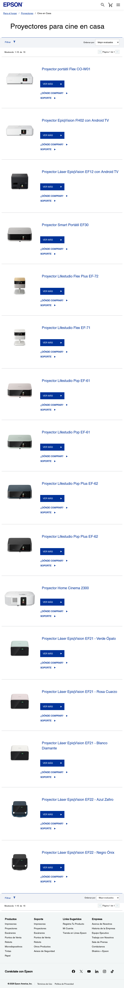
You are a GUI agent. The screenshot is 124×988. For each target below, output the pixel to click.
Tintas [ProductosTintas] (8, 951)
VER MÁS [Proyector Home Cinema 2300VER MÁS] (48, 602)
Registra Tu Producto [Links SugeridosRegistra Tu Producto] (73, 924)
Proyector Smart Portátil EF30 (65, 225)
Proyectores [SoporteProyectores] (40, 928)
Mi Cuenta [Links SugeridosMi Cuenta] (68, 928)
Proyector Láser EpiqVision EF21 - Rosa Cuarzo (79, 692)
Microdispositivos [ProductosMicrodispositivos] (13, 946)
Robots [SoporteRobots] (37, 942)
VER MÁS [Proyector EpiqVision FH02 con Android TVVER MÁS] (48, 135)
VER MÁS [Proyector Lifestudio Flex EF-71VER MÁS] (48, 342)
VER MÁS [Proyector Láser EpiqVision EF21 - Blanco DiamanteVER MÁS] (48, 763)
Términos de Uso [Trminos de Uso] (44, 984)
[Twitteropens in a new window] (81, 971)
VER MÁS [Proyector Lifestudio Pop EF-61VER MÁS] (48, 395)
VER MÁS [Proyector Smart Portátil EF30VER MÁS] (48, 239)
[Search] (102, 4)
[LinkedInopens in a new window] (97, 971)
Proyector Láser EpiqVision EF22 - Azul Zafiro (77, 800)
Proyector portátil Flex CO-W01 (66, 69)
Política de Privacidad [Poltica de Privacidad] (64, 984)
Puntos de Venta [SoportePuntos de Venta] (42, 937)
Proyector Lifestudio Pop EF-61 (66, 381)
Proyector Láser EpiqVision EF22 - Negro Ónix (78, 852)
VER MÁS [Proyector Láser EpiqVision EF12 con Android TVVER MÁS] (48, 186)
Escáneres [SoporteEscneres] (39, 933)
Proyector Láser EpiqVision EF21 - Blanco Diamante (74, 745)
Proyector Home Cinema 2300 (65, 588)
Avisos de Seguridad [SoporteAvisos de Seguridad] (44, 951)
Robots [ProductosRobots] (8, 942)
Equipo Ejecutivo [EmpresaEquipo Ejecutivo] (100, 933)
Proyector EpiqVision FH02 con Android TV (75, 120)
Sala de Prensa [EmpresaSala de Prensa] (100, 942)
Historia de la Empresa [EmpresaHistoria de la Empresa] (103, 928)
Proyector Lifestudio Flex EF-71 (66, 328)
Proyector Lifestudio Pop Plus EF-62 (70, 484)
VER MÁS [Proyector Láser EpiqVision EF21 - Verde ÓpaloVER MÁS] (48, 653)
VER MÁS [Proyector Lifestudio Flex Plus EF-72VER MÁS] (48, 291)
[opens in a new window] (112, 971)
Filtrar (8, 42)
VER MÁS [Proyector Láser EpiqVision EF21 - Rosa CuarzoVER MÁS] (48, 706)
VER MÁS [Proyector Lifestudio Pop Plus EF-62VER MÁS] (48, 498)
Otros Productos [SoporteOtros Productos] (42, 946)
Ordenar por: (89, 42)
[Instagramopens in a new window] (104, 971)
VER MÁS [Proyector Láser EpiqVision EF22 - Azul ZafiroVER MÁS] (48, 814)
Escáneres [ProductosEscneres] (10, 933)
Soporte (45, 98)
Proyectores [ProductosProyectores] (11, 928)
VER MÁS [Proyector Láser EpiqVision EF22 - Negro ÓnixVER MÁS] (48, 867)
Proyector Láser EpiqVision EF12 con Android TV (80, 172)
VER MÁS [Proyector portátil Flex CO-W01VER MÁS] (48, 84)
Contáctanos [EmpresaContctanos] (98, 946)
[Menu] (118, 4)
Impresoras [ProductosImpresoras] (10, 924)
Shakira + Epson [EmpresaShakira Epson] (100, 951)
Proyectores (27, 13)
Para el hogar (10, 13)
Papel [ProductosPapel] (7, 955)
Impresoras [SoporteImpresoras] (40, 924)
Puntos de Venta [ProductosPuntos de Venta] (13, 937)
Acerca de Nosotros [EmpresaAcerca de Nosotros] (102, 924)
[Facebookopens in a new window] (73, 971)
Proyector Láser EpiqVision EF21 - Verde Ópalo (79, 639)
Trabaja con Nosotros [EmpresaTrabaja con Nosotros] (103, 937)
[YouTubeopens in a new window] (89, 971)
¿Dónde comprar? (51, 93)
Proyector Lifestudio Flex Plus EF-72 (70, 276)
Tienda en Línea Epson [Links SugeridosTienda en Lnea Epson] (75, 933)
